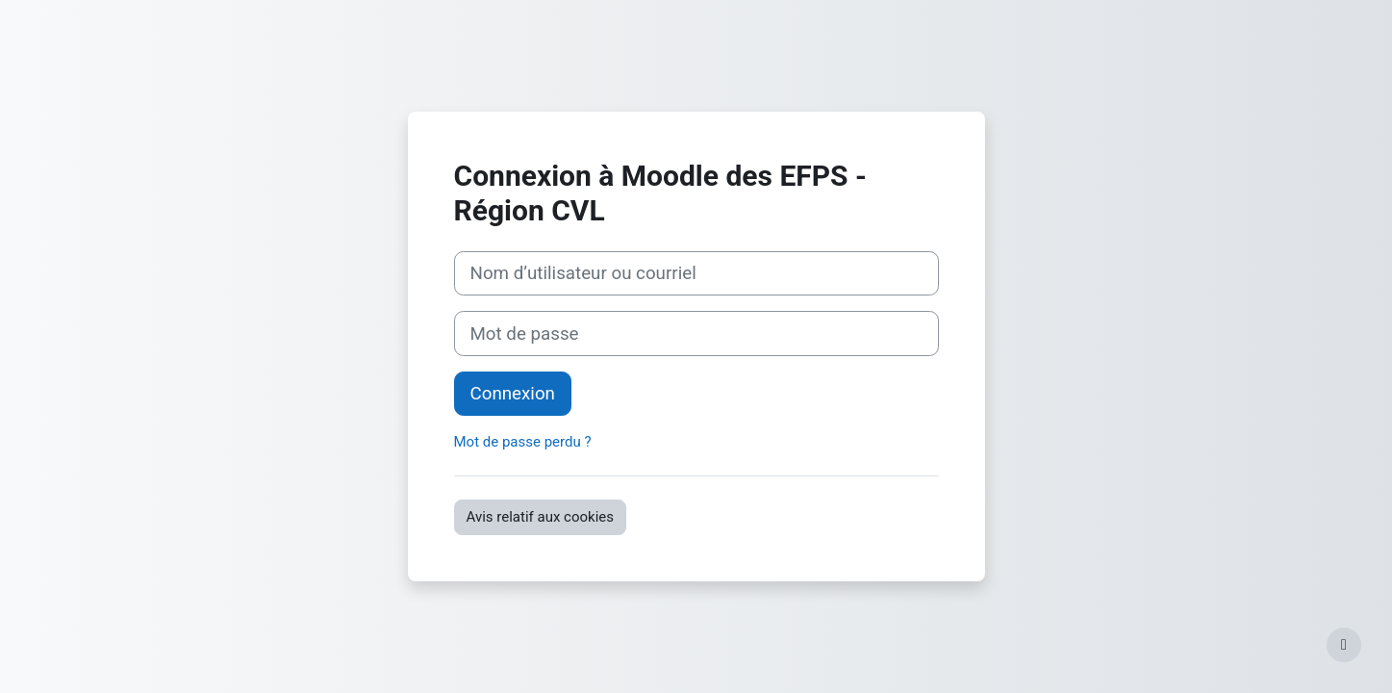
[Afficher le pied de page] (1344, 645)
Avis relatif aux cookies (541, 517)
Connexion (512, 393)
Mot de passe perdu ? (523, 441)
